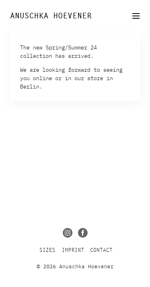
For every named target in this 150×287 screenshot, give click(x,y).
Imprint (73, 250)
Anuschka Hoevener (51, 16)
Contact (101, 250)
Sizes (47, 250)
